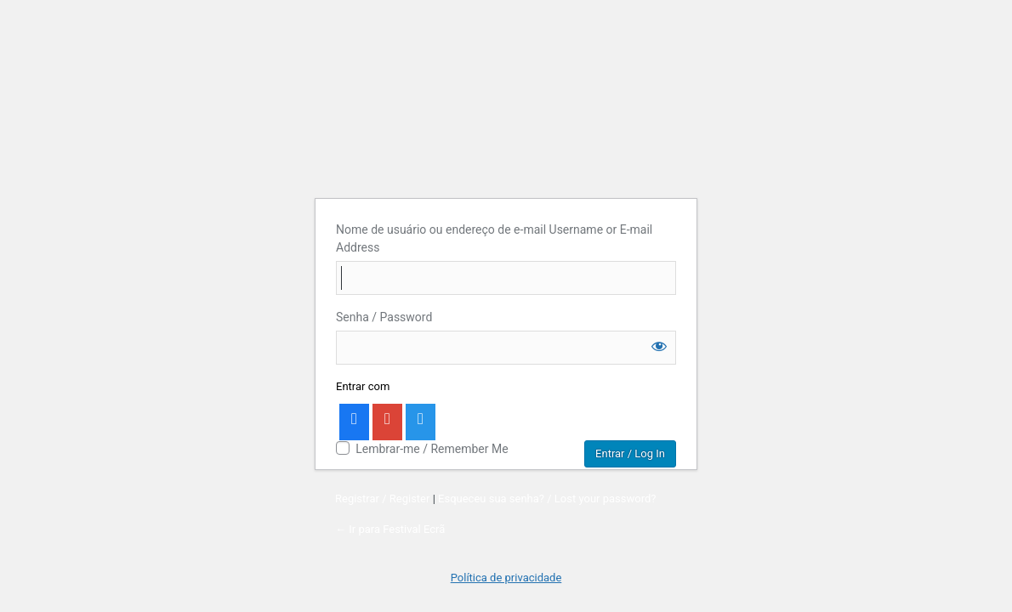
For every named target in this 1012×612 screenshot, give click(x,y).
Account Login (506, 90)
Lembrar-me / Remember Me (431, 449)
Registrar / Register (382, 498)
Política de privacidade (506, 577)
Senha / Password (384, 317)
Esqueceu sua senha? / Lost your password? (547, 498)
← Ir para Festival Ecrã (390, 529)
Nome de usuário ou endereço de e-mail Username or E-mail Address (494, 238)
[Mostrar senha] (659, 346)
